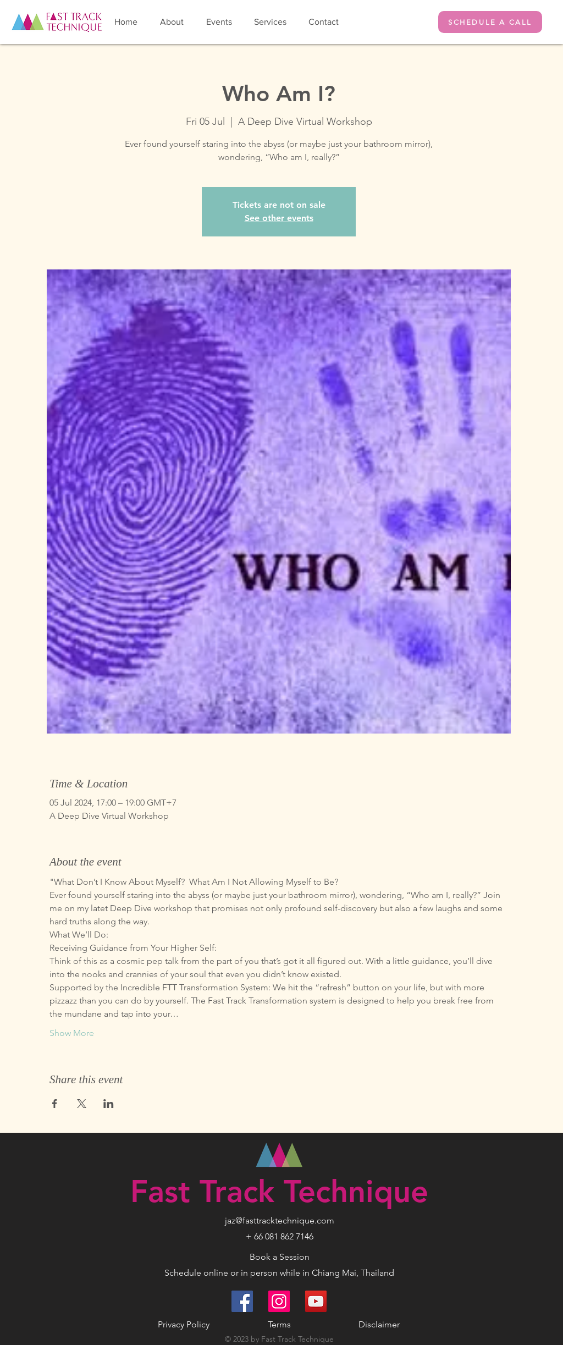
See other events (279, 218)
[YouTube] (316, 1301)
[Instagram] (279, 1301)
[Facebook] (242, 1301)
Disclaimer (379, 1324)
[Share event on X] (81, 1103)
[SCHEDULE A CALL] (490, 22)
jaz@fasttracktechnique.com (279, 1220)
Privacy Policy (183, 1324)
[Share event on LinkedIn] (108, 1103)
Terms (279, 1324)
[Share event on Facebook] (54, 1103)
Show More (71, 1033)
